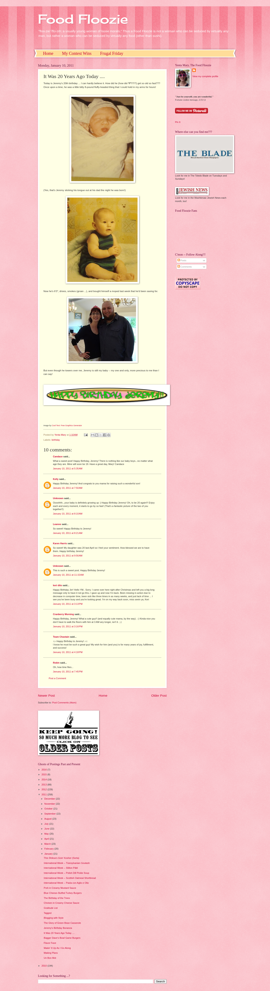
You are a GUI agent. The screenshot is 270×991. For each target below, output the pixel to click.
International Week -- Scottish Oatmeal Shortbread (70, 878)
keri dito (57, 585)
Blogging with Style (53, 918)
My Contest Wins (77, 53)
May (46, 833)
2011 (44, 794)
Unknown (58, 498)
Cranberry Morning (63, 614)
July (46, 824)
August (48, 818)
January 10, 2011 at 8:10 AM (67, 513)
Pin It (177, 122)
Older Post (159, 695)
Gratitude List (51, 908)
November (50, 803)
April (47, 839)
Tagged (47, 913)
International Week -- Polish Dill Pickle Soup (66, 873)
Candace (58, 456)
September (50, 813)
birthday (56, 440)
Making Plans (51, 953)
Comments (184, 266)
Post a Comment (57, 678)
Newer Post (46, 695)
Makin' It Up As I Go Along (57, 948)
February (49, 848)
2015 (44, 774)
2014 (44, 779)
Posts (181, 260)
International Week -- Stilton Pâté (61, 868)
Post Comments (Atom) (64, 702)
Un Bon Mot (50, 958)
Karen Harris (60, 543)
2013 (44, 784)
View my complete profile (205, 76)
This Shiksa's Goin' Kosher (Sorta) (61, 858)
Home (48, 53)
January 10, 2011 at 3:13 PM (67, 604)
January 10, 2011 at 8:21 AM (67, 533)
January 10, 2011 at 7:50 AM (67, 488)
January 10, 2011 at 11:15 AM (68, 575)
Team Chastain (61, 637)
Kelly (55, 479)
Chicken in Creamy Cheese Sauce (62, 903)
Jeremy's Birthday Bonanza (58, 928)
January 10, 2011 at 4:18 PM (67, 652)
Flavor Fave (50, 943)
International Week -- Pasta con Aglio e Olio (66, 883)
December (50, 798)
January (48, 853)
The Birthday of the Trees (57, 898)
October (48, 808)
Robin (56, 662)
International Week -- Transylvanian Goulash (67, 863)
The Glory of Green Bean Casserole (62, 923)
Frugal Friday (111, 53)
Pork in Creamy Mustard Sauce (60, 888)
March (47, 844)
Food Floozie (83, 19)
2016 (44, 769)
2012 (44, 789)
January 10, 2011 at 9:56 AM (67, 555)
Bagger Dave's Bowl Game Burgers (62, 938)
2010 (44, 965)
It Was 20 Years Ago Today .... (59, 933)
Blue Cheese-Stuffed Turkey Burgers (63, 893)
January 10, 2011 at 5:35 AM (67, 468)
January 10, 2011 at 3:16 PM (67, 626)
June (47, 828)
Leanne (57, 524)
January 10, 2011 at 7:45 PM (67, 671)
